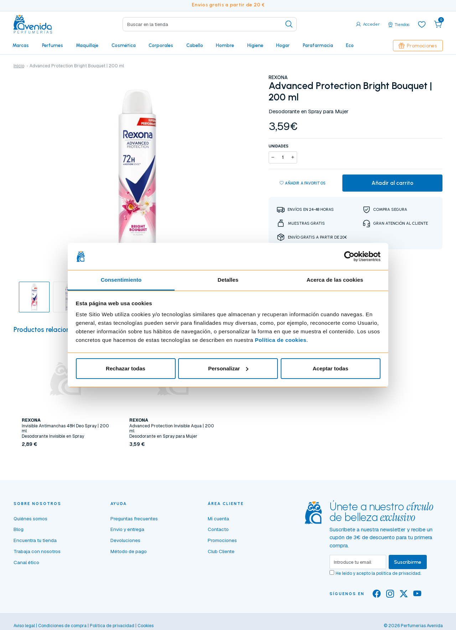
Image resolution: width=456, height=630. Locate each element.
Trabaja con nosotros (37, 551)
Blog (19, 529)
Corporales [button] (161, 45)
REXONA (278, 77)
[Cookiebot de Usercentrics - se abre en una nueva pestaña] (349, 256)
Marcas (20, 45)
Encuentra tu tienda (35, 540)
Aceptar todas (330, 368)
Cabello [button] (194, 45)
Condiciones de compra (62, 626)
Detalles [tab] (228, 280)
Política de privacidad (112, 626)
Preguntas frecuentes (134, 518)
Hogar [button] (283, 45)
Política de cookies (280, 340)
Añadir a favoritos (303, 183)
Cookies (146, 626)
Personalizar (228, 368)
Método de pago (128, 551)
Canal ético (26, 562)
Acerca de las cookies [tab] (335, 280)
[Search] (210, 24)
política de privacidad (398, 573)
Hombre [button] (225, 45)
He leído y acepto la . (378, 573)
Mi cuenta (218, 518)
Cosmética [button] (124, 45)
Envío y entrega (127, 529)
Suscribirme (407, 562)
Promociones (418, 45)
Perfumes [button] (52, 45)
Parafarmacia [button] (318, 45)
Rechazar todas (125, 368)
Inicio (19, 66)
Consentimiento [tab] (121, 280)
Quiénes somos (30, 518)
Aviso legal (24, 626)
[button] (438, 24)
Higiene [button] (255, 45)
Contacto (218, 529)
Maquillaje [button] (87, 45)
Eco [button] (350, 45)
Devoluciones (125, 540)
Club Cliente (221, 551)
